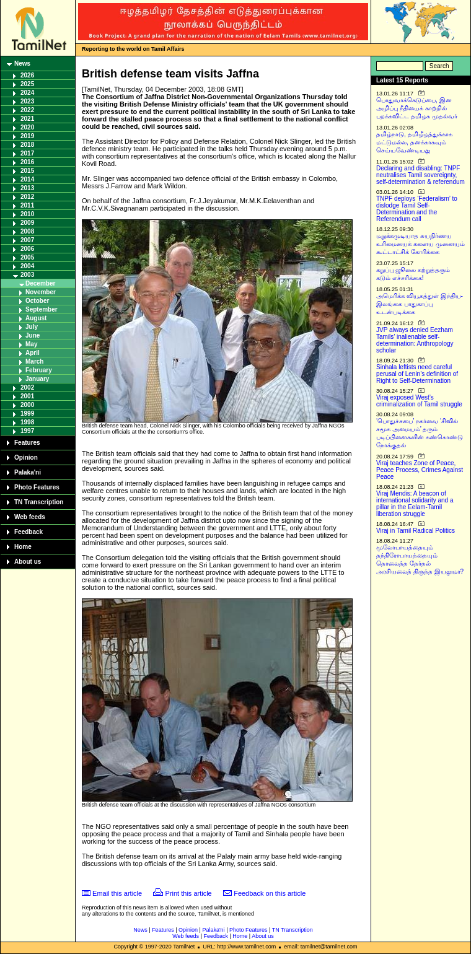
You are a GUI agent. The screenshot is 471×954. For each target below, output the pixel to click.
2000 (27, 404)
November (40, 292)
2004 (27, 266)
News (22, 63)
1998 (27, 422)
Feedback (28, 531)
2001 (27, 396)
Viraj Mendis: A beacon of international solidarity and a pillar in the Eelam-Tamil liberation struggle (415, 503)
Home (23, 546)
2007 (27, 240)
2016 (27, 162)
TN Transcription (38, 502)
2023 (27, 101)
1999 (27, 413)
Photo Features (36, 487)
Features (27, 442)
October (37, 300)
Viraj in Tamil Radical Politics (415, 530)
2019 (27, 136)
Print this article (188, 893)
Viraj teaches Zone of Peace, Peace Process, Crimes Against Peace (419, 470)
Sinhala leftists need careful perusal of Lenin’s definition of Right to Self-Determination (417, 374)
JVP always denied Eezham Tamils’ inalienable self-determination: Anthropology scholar (415, 340)
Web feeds (29, 517)
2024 (27, 92)
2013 (27, 188)
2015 (27, 170)
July (31, 326)
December (40, 283)
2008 (27, 231)
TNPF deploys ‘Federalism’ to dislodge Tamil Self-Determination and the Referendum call (416, 208)
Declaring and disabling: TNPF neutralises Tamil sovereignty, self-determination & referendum (420, 175)
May (31, 344)
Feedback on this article (270, 893)
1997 (27, 430)
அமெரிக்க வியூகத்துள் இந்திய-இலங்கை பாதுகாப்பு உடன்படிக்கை (419, 303)
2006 (27, 248)
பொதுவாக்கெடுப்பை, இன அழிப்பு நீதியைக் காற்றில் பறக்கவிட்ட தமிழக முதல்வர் (416, 108)
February (38, 370)
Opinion (26, 457)
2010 (27, 214)
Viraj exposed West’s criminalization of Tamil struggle (419, 401)
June (32, 335)
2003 (27, 274)
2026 (27, 75)
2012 (27, 196)
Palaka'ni (27, 472)
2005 (27, 257)
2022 (27, 110)
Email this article (117, 893)
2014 (27, 179)
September (41, 309)
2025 (27, 84)
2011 (27, 205)
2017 (27, 153)
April (32, 352)
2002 (27, 387)
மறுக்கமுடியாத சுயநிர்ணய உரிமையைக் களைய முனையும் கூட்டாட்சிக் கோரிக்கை (420, 243)
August (35, 318)
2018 (27, 144)
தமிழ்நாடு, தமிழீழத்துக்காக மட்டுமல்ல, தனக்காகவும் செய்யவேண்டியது (414, 142)
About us (27, 561)
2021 (27, 118)
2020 (27, 127)
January (37, 378)
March (34, 361)
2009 (27, 222)
